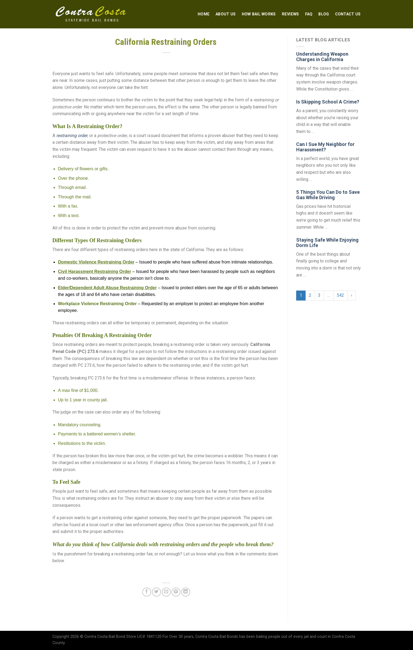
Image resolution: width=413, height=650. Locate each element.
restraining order (71, 135)
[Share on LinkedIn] (185, 592)
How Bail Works (259, 14)
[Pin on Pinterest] (175, 592)
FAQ (309, 14)
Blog (323, 14)
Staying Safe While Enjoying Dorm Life (327, 242)
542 (340, 295)
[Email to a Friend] (166, 592)
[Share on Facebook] (146, 592)
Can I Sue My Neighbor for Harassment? (325, 146)
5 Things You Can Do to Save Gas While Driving (328, 194)
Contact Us (348, 14)
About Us (226, 14)
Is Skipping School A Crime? (327, 102)
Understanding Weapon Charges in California (322, 56)
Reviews (290, 14)
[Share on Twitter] (156, 592)
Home (204, 14)
